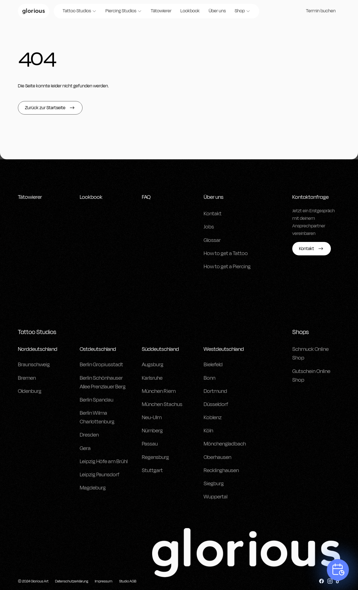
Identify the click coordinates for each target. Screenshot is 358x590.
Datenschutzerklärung (71, 581)
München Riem (159, 391)
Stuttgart (152, 470)
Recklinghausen (221, 470)
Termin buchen (321, 11)
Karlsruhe (152, 378)
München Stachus (162, 404)
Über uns (217, 11)
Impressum (103, 581)
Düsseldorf (216, 404)
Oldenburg (29, 391)
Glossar (212, 240)
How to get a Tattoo (226, 253)
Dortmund (215, 391)
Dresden (89, 435)
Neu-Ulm (152, 417)
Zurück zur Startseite (50, 107)
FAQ (146, 197)
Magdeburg (93, 488)
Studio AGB (127, 581)
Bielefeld (213, 365)
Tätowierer (161, 11)
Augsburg (152, 365)
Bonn (209, 378)
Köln (208, 431)
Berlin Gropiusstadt (101, 365)
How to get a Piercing (227, 266)
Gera (85, 448)
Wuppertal (215, 497)
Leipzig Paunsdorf (99, 475)
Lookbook (190, 11)
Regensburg (155, 457)
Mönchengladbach (225, 444)
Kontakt (213, 214)
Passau (150, 444)
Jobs (209, 227)
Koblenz (213, 417)
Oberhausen (217, 457)
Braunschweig (34, 365)
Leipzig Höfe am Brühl (104, 461)
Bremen (27, 378)
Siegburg (214, 484)
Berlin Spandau (96, 400)
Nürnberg (152, 431)
